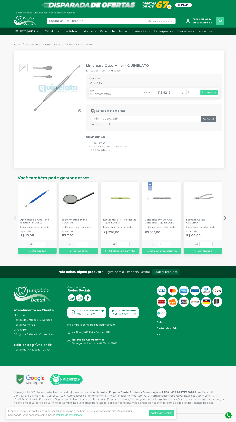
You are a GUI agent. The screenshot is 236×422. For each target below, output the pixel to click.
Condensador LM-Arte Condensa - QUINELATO (159, 221)
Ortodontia (52, 31)
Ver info (145, 92)
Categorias (27, 31)
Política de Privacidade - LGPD (32, 349)
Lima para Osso (54, 44)
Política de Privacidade (69, 415)
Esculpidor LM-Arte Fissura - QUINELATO (119, 221)
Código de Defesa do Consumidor (34, 334)
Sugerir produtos (166, 271)
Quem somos (22, 315)
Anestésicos (142, 31)
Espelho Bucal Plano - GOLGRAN (75, 221)
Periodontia (107, 31)
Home (17, 44)
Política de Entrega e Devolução (33, 320)
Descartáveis (185, 31)
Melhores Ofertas (23, 12)
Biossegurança (163, 31)
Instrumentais (33, 44)
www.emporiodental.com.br (90, 392)
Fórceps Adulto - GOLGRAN (196, 221)
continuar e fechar (161, 413)
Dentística (70, 31)
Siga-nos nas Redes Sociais (48, 12)
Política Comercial (24, 324)
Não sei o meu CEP (102, 124)
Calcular (208, 118)
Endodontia (88, 31)
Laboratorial (205, 31)
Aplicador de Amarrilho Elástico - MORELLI (34, 221)
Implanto (125, 31)
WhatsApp (69, 12)
